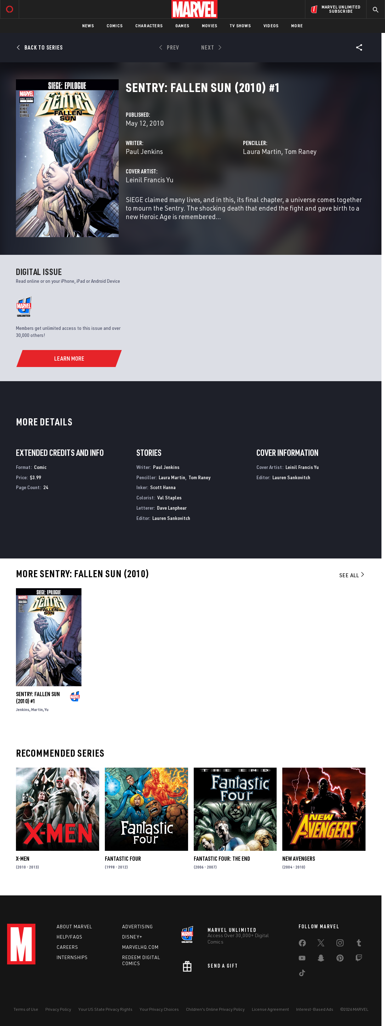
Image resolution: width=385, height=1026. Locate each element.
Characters (149, 25)
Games (182, 25)
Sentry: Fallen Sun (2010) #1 (38, 697)
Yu (47, 709)
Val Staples (169, 497)
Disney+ (132, 937)
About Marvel (74, 926)
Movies (209, 25)
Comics (115, 25)
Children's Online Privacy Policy (215, 1009)
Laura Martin (262, 151)
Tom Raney (300, 151)
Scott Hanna (163, 487)
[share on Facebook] (302, 944)
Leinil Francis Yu (150, 180)
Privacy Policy (58, 1009)
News (88, 25)
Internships (72, 957)
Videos (271, 25)
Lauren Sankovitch (171, 518)
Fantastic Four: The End (222, 858)
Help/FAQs (70, 937)
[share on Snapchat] (320, 959)
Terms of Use (25, 1009)
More (297, 25)
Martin (37, 709)
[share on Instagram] (340, 944)
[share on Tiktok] (302, 974)
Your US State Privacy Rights (105, 1009)
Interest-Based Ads (314, 1009)
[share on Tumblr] (358, 944)
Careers (67, 947)
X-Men (22, 858)
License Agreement (270, 1009)
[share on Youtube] (302, 959)
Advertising (137, 926)
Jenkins (22, 709)
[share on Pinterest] (340, 959)
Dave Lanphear (172, 508)
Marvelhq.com (140, 947)
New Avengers (298, 858)
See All (352, 575)
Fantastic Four (123, 858)
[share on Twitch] (358, 959)
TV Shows (240, 25)
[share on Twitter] (320, 944)
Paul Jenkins (144, 151)
